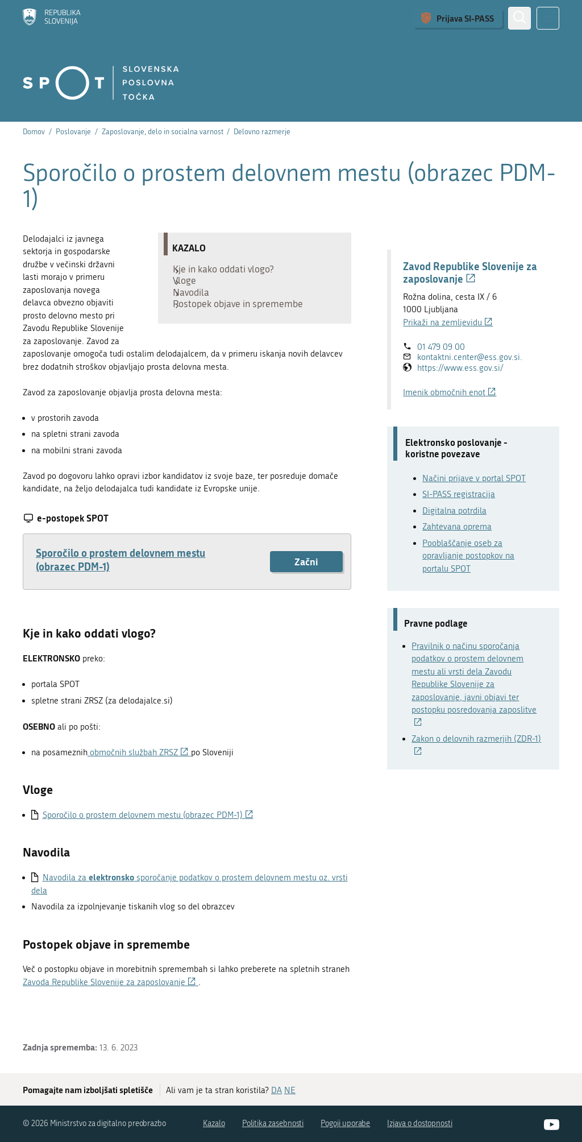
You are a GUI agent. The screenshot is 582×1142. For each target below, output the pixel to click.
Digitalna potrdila (454, 511)
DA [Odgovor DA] (276, 1091)
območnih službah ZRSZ (139, 765)
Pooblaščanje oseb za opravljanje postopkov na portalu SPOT (468, 556)
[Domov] (52, 18)
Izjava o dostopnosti (419, 1124)
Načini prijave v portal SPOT (474, 478)
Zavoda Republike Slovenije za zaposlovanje (110, 995)
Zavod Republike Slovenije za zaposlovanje (470, 272)
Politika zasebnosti (273, 1124)
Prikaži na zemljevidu (448, 322)
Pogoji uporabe (345, 1124)
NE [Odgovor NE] (290, 1091)
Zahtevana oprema (457, 527)
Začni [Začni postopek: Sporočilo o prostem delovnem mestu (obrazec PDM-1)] (306, 574)
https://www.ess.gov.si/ (460, 368)
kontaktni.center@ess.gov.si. (469, 357)
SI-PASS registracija (458, 494)
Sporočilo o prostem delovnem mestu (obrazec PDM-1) (120, 572)
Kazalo (214, 1124)
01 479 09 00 (441, 347)
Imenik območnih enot (449, 392)
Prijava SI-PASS (465, 18)
